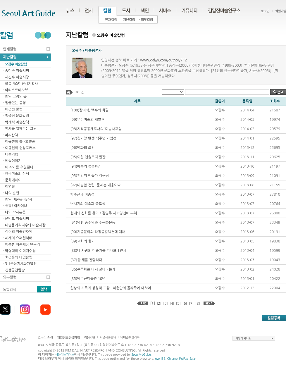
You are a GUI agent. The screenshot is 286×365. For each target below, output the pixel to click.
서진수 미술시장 (17, 77)
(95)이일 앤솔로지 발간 (88, 157)
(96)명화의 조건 (82, 147)
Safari (192, 358)
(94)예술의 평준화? (85, 166)
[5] (178, 303)
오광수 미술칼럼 (16, 64)
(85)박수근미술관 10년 (88, 278)
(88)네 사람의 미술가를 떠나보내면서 (98, 250)
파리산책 (11, 135)
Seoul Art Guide (141, 354)
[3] (165, 303)
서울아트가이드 (64, 354)
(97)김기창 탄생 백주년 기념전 (93, 138)
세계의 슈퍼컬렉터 (18, 238)
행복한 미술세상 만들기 (22, 244)
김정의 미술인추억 (18, 231)
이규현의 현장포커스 (20, 148)
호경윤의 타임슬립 (18, 257)
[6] (184, 303)
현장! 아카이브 (16, 206)
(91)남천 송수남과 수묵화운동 (93, 222)
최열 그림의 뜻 (16, 96)
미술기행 (11, 154)
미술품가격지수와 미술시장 (25, 225)
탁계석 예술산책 (17, 122)
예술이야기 (13, 161)
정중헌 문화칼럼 (17, 116)
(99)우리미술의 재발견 (87, 119)
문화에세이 (13, 180)
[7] (191, 303)
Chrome (172, 358)
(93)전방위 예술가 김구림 (89, 176)
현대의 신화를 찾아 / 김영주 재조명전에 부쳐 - (104, 213)
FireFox (183, 358)
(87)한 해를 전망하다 (86, 260)
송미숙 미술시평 (17, 71)
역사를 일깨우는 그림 (21, 128)
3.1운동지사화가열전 (21, 264)
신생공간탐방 (15, 270)
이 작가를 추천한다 (19, 167)
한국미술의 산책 (17, 173)
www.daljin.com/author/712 (163, 60)
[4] (172, 303)
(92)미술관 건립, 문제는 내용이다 (95, 185)
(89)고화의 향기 (82, 241)
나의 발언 (12, 193)
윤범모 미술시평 (17, 219)
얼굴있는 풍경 (15, 103)
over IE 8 (160, 358)
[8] (197, 303)
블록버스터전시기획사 (21, 83)
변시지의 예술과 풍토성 (88, 204)
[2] (159, 303)
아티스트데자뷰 (16, 90)
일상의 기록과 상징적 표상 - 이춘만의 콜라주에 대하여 (110, 288)
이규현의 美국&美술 (20, 141)
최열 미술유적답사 (18, 199)
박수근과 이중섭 (82, 194)
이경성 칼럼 (14, 109)
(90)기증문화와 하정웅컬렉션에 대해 (97, 232)
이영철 (10, 186)
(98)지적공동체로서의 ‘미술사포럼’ (96, 129)
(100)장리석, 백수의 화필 (89, 110)
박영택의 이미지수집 (20, 251)
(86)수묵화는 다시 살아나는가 (93, 269)
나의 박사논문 (15, 212)
